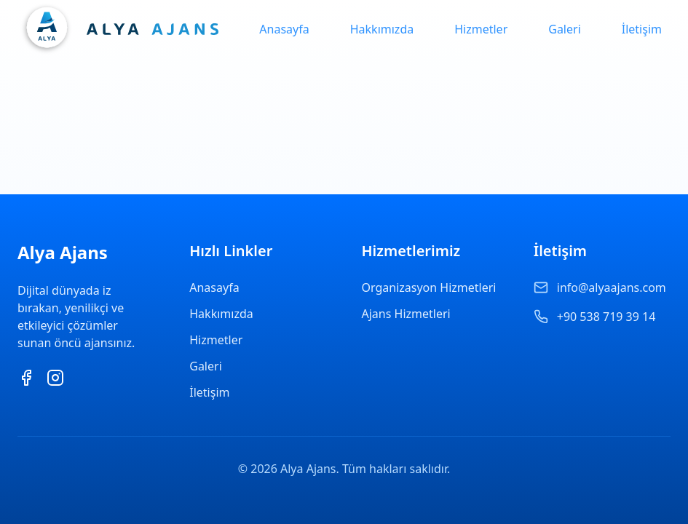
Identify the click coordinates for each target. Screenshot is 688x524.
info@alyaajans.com (611, 287)
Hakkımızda (382, 29)
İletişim (642, 29)
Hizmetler (480, 29)
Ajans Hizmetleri (406, 314)
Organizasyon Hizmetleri (429, 287)
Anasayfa (284, 29)
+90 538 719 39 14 (606, 317)
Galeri (564, 29)
